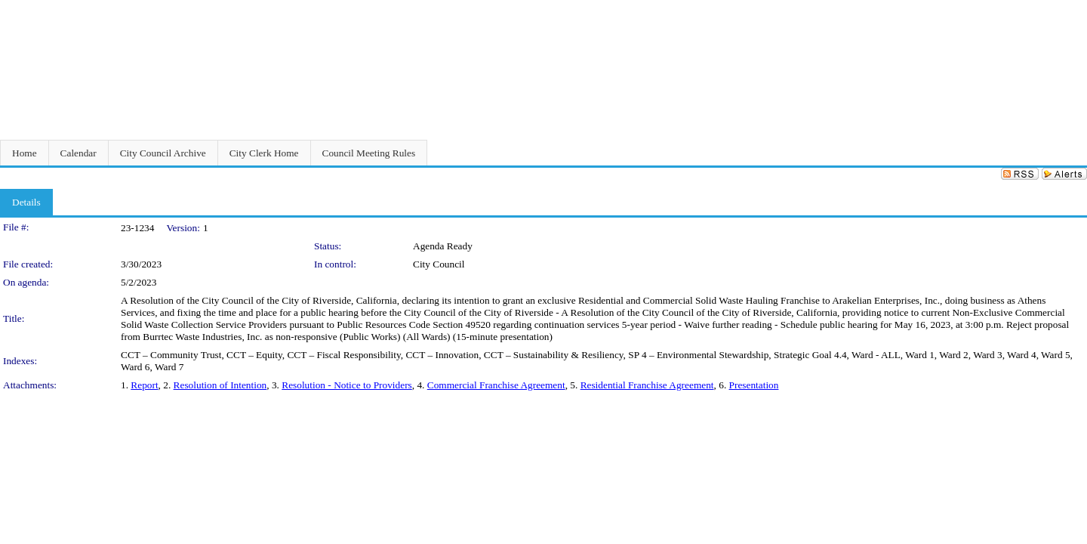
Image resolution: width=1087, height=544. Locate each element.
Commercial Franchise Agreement (496, 385)
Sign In (1068, 9)
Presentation (754, 385)
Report (144, 385)
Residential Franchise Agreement (647, 385)
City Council (439, 264)
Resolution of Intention (220, 385)
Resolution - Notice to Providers (347, 385)
